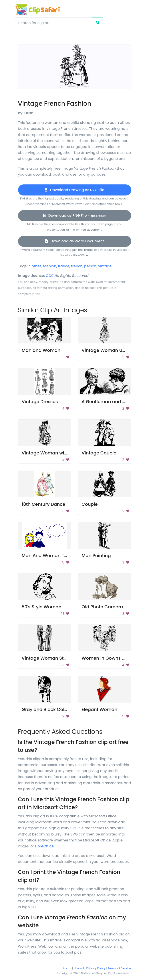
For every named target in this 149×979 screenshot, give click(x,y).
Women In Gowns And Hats (112, 658)
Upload (79, 968)
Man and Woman (41, 350)
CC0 (50, 275)
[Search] (53, 22)
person (90, 266)
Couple (90, 504)
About (67, 968)
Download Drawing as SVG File (74, 189)
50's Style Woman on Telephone (57, 607)
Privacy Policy (95, 968)
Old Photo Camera (102, 607)
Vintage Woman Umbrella (111, 350)
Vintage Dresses (40, 401)
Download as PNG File (74, 215)
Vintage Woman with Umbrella (56, 453)
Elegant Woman (99, 709)
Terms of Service (119, 968)
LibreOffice (44, 846)
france (64, 266)
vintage (105, 266)
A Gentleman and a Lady (109, 401)
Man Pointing (96, 555)
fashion (49, 266)
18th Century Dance (43, 504)
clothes (35, 266)
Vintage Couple (99, 453)
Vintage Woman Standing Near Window (66, 658)
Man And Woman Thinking (51, 555)
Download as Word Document (74, 241)
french (76, 266)
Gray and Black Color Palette (54, 709)
